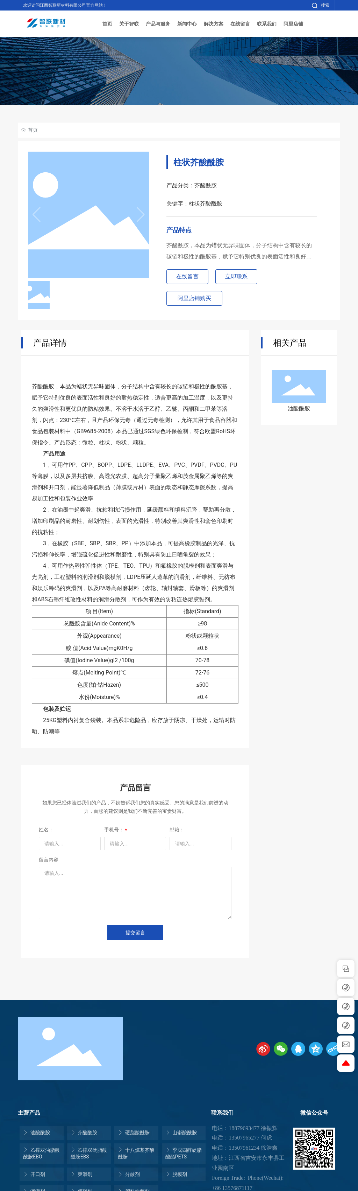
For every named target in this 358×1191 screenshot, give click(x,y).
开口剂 (34, 1174)
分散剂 (128, 1174)
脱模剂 (176, 1174)
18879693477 (244, 1128)
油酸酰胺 (299, 408)
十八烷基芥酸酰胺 (136, 1153)
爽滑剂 (81, 1174)
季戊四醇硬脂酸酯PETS (183, 1153)
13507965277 (244, 1138)
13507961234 (244, 1148)
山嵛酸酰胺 (181, 1132)
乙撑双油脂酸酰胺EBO (41, 1153)
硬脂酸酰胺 (133, 1132)
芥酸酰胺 (84, 1132)
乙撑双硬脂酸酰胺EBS (89, 1153)
